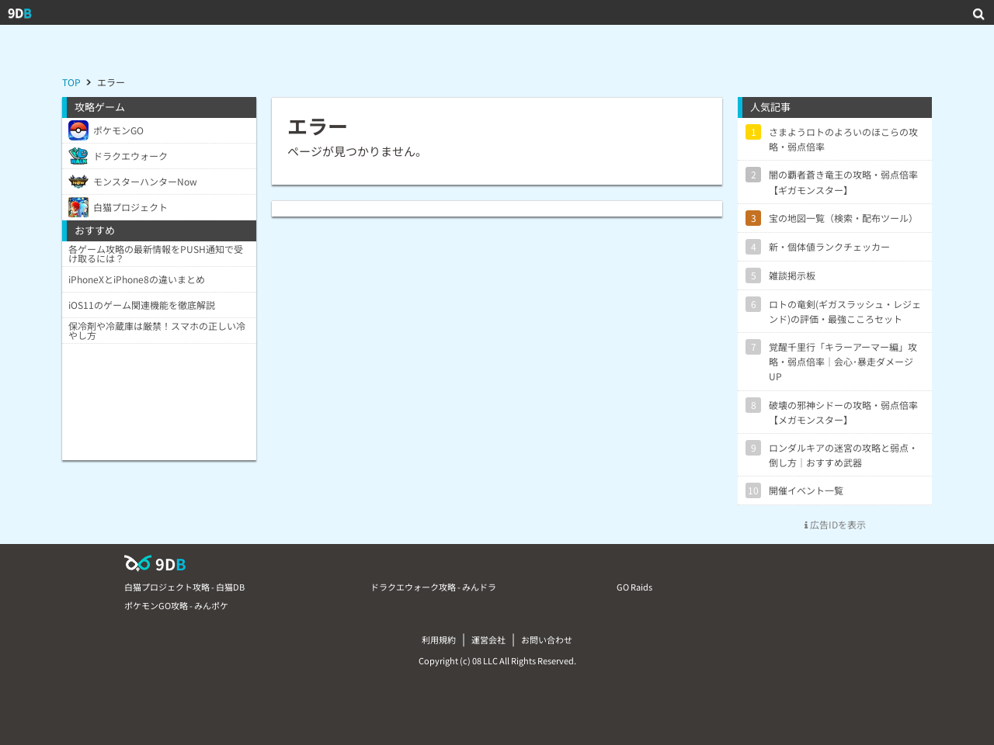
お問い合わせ (546, 639)
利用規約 (439, 639)
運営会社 (488, 639)
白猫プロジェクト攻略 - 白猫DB (184, 586)
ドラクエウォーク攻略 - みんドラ (433, 586)
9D (20, 12)
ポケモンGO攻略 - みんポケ (176, 605)
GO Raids (634, 586)
